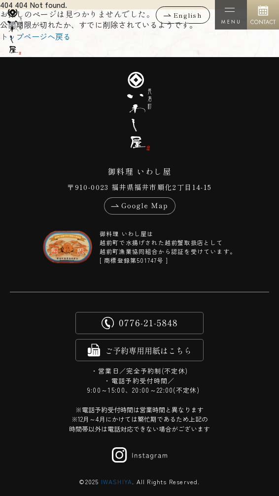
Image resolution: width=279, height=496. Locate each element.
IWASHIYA (117, 481)
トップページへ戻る (35, 36)
